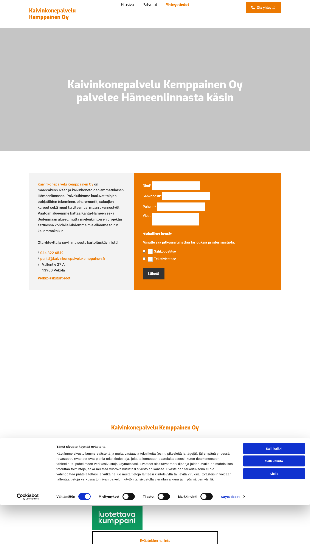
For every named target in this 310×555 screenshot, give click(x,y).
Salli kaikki (274, 498)
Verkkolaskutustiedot (54, 278)
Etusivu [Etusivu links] (127, 4)
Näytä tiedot (230, 546)
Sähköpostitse (165, 251)
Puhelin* (149, 207)
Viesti (147, 216)
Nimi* (147, 186)
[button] (263, 7)
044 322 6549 (52, 253)
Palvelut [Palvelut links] (150, 4)
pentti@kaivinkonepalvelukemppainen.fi (72, 258)
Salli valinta (274, 511)
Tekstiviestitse (165, 259)
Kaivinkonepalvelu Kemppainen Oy (65, 184)
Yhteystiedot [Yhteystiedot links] (177, 4)
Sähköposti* (152, 196)
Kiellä (274, 523)
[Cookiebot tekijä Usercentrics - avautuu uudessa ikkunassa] (28, 546)
